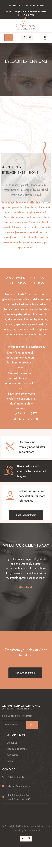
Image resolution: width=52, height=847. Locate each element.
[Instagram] (30, 37)
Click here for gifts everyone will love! (26, 5)
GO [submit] (32, 725)
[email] (14, 725)
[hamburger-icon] (8, 37)
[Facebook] (24, 37)
